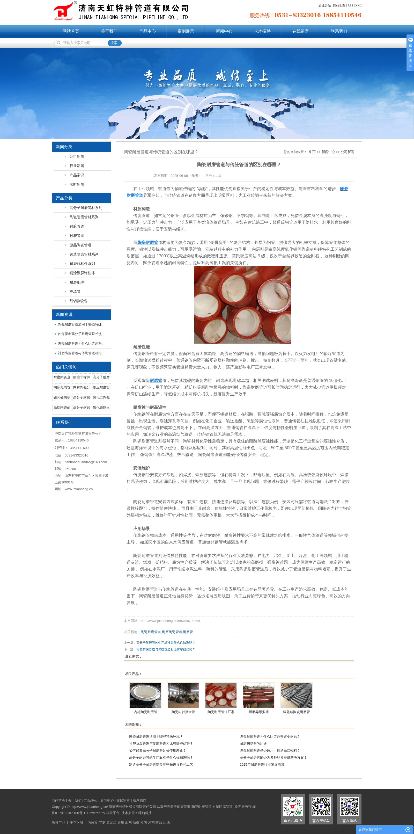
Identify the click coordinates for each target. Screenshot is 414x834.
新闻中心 (224, 31)
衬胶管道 (77, 226)
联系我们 (339, 31)
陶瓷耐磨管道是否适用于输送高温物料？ (270, 750)
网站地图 (339, 5)
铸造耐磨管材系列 (84, 254)
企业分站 (325, 5)
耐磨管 (188, 632)
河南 (151, 822)
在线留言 (300, 31)
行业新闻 (77, 166)
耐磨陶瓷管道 (172, 632)
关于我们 (109, 31)
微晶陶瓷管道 (80, 245)
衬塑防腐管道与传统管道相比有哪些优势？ (165, 649)
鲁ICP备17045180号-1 (68, 813)
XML (358, 5)
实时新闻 (77, 184)
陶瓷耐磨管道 (151, 632)
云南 (143, 822)
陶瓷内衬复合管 (183, 712)
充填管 (75, 291)
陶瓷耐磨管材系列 (84, 217)
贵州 (120, 822)
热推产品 (58, 822)
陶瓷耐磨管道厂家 (221, 712)
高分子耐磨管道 (178, 807)
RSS (350, 5)
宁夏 (102, 822)
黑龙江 (111, 822)
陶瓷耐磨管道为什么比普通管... (81, 343)
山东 (128, 822)
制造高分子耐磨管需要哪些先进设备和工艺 (161, 764)
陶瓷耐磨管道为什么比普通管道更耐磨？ (270, 736)
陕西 (159, 822)
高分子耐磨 (101, 377)
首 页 (312, 152)
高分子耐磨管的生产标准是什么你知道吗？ (165, 642)
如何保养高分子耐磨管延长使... (81, 334)
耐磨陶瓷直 (62, 377)
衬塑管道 (77, 236)
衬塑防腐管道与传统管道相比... (81, 353)
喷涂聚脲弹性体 (82, 273)
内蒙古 (92, 822)
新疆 (136, 822)
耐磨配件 (77, 282)
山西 (166, 822)
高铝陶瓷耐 (62, 407)
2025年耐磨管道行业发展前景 (262, 764)
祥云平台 (113, 813)
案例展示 (186, 31)
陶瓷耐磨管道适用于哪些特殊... (81, 324)
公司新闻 (77, 156)
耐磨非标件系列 (82, 264)
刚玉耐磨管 (101, 387)
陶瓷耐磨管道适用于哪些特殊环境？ (156, 736)
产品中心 (147, 31)
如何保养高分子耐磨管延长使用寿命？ (157, 750)
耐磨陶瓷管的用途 (253, 743)
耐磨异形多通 (259, 712)
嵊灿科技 (145, 813)
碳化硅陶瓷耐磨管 (296, 712)
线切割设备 (79, 301)
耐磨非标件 (81, 377)
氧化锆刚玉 (101, 407)
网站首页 (71, 31)
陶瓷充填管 (62, 387)
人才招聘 (262, 31)
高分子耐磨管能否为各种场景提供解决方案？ (273, 757)
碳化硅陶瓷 (62, 397)
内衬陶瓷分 (81, 387)
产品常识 (77, 175)
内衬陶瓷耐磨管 (145, 712)
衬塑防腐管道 (222, 807)
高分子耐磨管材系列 (86, 208)
